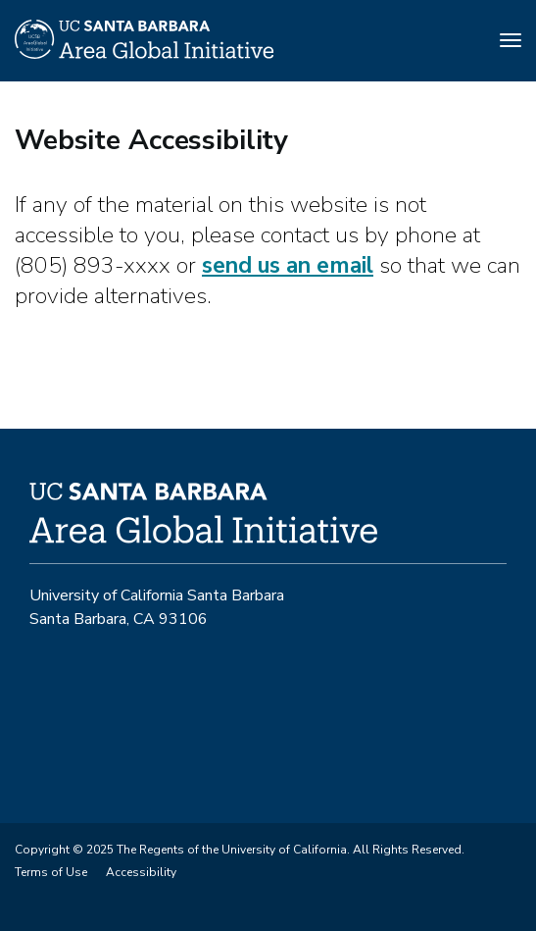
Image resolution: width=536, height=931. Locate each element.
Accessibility (141, 872)
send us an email (287, 265)
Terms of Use (51, 872)
